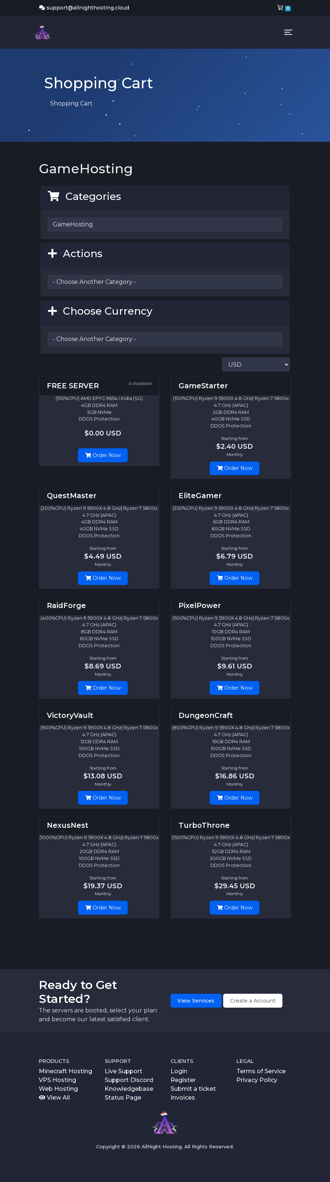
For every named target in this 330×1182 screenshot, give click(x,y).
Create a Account (252, 1000)
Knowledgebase (129, 1088)
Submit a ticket (193, 1088)
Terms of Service (261, 1071)
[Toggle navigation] (288, 32)
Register (183, 1080)
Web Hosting (58, 1088)
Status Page (123, 1097)
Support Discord (129, 1080)
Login (178, 1071)
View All (54, 1097)
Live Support (123, 1071)
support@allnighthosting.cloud (84, 7)
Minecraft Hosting (65, 1071)
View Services (195, 1000)
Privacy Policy (256, 1080)
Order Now (103, 455)
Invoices (182, 1097)
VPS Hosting (57, 1080)
